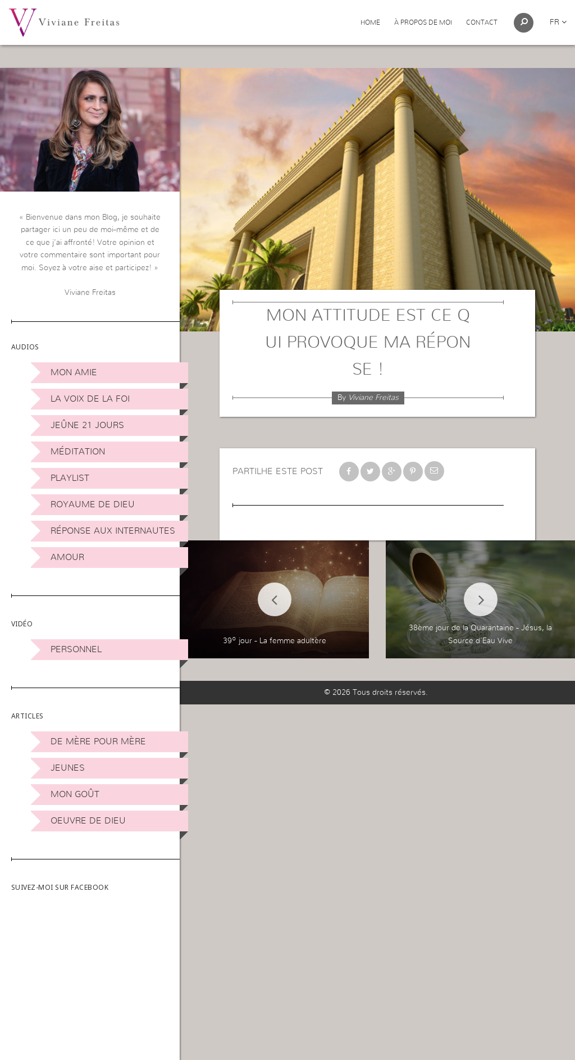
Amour (67, 557)
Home (370, 22)
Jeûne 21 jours (87, 425)
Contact (482, 22)
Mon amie (74, 372)
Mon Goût (75, 794)
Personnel (76, 649)
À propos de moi (423, 22)
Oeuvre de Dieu (88, 820)
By (368, 398)
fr (558, 22)
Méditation (78, 451)
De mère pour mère (98, 741)
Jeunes (68, 767)
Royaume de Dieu (93, 504)
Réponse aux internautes (113, 530)
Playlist (70, 478)
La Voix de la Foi (90, 398)
